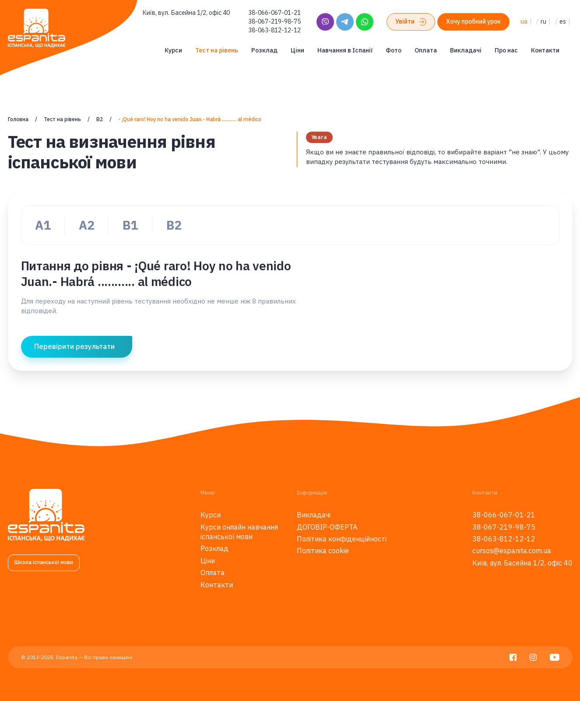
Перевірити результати (74, 346)
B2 (99, 119)
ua (523, 21)
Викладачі (466, 50)
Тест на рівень (216, 50)
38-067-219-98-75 (274, 21)
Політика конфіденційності (342, 538)
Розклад (264, 50)
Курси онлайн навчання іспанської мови (239, 532)
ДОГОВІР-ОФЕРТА (327, 527)
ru (543, 21)
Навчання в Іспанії (345, 50)
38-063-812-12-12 (274, 30)
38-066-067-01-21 (274, 13)
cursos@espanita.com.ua (511, 550)
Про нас (506, 50)
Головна (18, 119)
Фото (393, 50)
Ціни (297, 50)
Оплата (426, 50)
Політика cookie (323, 550)
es (562, 21)
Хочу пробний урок (473, 21)
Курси (173, 50)
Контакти (545, 50)
